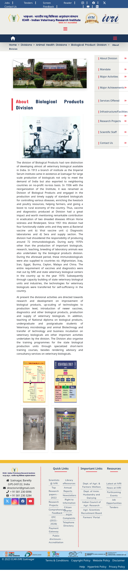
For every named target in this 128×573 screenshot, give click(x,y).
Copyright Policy (80, 561)
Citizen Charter (68, 509)
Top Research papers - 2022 (54, 493)
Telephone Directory (68, 525)
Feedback (48, 6)
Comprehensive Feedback (57, 512)
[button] (4, 555)
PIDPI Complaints (69, 517)
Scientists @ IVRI (54, 482)
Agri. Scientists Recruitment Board (91, 512)
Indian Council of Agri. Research (91, 504)
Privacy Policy (117, 568)
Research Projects (54, 504)
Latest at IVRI (114, 485)
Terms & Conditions (57, 561)
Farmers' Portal (91, 518)
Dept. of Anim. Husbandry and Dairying (91, 495)
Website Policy (101, 561)
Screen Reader (57, 2)
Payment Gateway (54, 530)
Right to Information (69, 501)
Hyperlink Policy (96, 568)
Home (13, 45)
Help (82, 568)
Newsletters (69, 495)
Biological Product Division (89, 45)
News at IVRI (114, 491)
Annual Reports (67, 489)
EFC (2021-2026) (54, 521)
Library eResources (69, 482)
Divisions (26, 45)
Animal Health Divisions (51, 45)
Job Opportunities (114, 505)
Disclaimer (118, 561)
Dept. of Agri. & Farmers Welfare (91, 485)
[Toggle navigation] (65, 29)
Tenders (114, 511)
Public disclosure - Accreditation (56, 540)
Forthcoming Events (114, 497)
